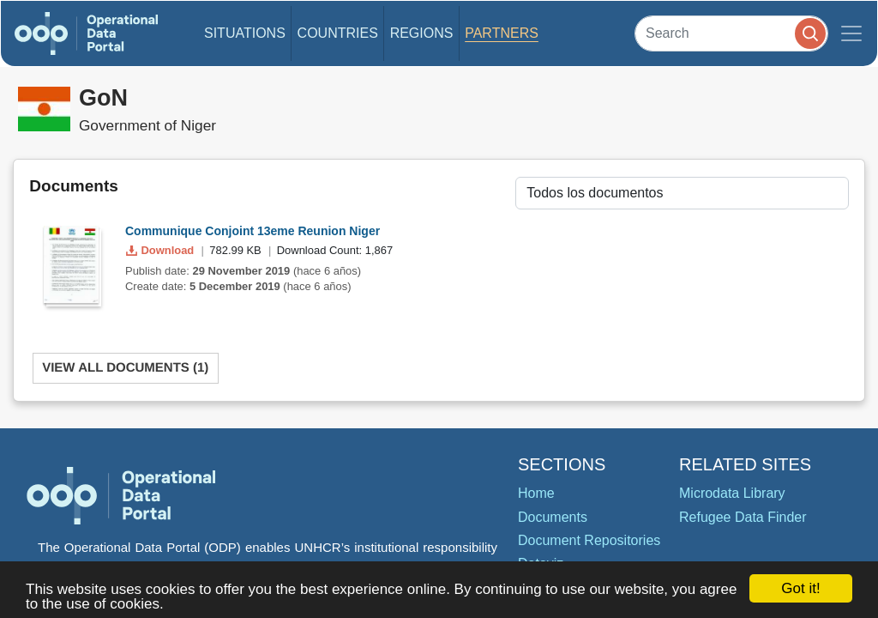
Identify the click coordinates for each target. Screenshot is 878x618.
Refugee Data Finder (743, 517)
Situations (245, 33)
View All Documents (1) (125, 367)
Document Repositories (589, 540)
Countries (338, 33)
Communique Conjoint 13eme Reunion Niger (252, 231)
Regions (422, 33)
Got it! (800, 588)
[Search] (731, 33)
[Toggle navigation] (851, 33)
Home (536, 493)
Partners (501, 33)
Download (161, 250)
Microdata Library (732, 493)
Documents (552, 517)
